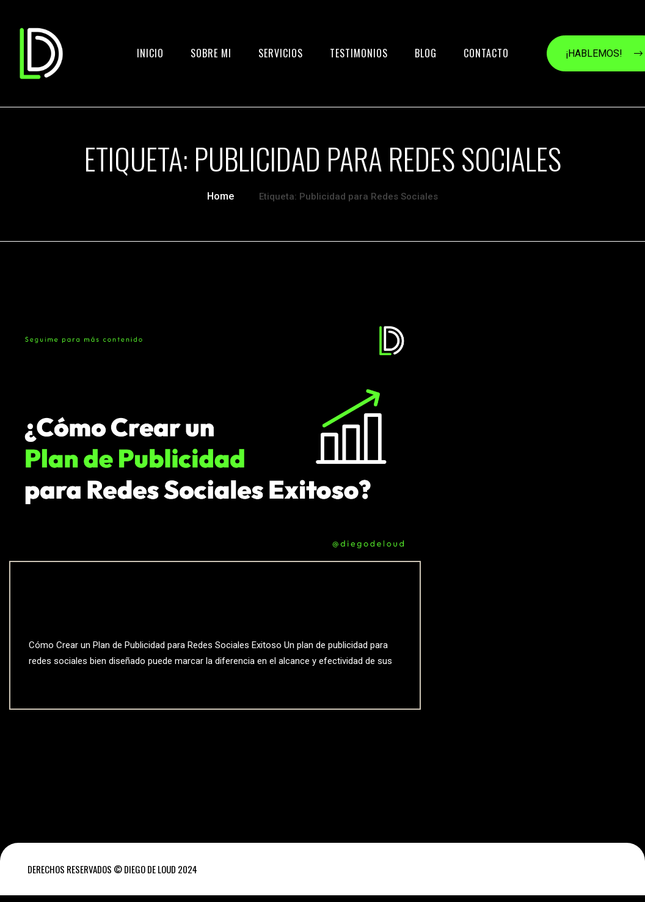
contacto (486, 53)
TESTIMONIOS (359, 53)
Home (220, 195)
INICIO (150, 53)
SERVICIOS (280, 53)
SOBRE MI (211, 53)
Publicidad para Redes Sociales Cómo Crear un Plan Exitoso (202, 604)
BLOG (426, 53)
